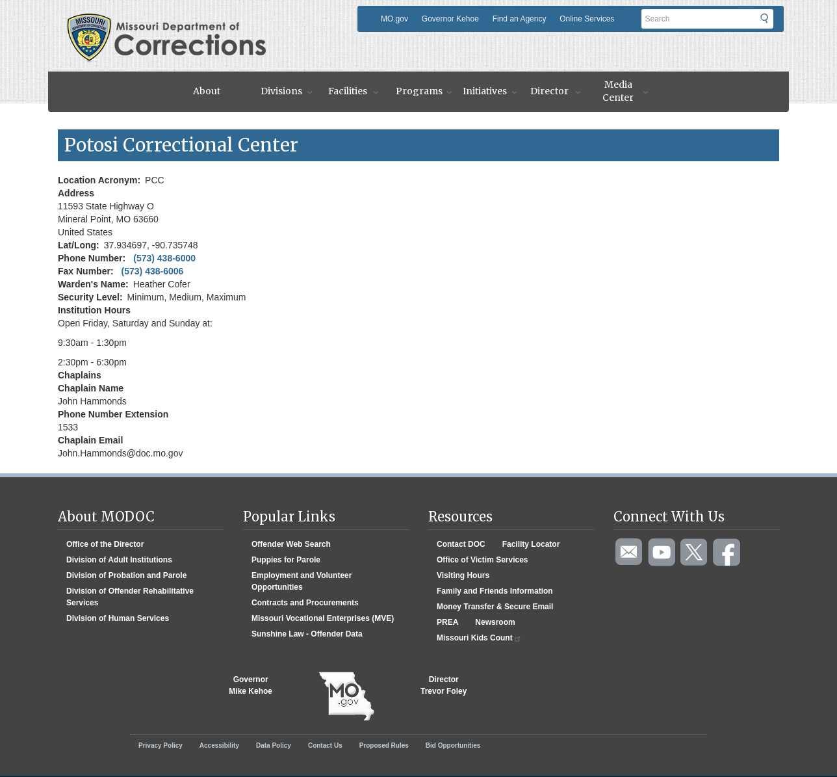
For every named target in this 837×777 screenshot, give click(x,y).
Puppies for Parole (285, 559)
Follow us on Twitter (694, 552)
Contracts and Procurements (305, 602)
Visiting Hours (463, 575)
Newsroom (495, 622)
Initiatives (485, 91)
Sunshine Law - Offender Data (307, 634)
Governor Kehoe (450, 18)
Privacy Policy (160, 745)
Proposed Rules (384, 745)
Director (549, 91)
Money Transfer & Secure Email (495, 606)
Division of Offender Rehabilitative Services (130, 596)
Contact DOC (461, 544)
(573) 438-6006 (153, 271)
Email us (629, 552)
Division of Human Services (117, 618)
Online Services (587, 18)
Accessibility (219, 745)
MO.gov (394, 18)
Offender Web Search (291, 544)
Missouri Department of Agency (170, 21)
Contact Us (325, 745)
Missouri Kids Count (479, 638)
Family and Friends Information (495, 591)
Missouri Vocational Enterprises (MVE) (322, 618)
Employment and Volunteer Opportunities (301, 581)
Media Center (618, 91)
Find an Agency (520, 18)
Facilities (347, 91)
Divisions (281, 91)
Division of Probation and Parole (126, 575)
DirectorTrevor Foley (443, 685)
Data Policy (273, 745)
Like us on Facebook (727, 552)
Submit (772, 23)
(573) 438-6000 (164, 258)
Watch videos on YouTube (662, 552)
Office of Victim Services (482, 559)
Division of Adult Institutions (119, 559)
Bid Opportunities (453, 745)
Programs (419, 91)
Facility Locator (531, 544)
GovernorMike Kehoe (250, 685)
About (206, 91)
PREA (447, 622)
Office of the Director (105, 544)
